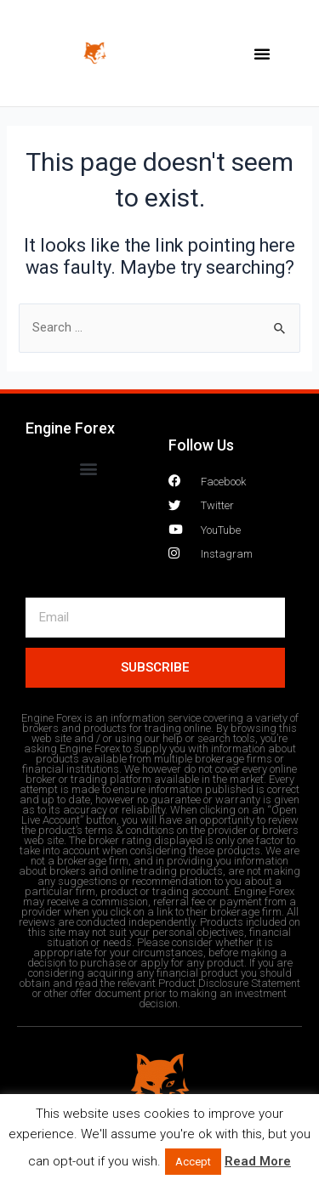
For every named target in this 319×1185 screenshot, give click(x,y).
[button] (262, 53)
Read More (258, 1161)
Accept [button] (193, 1161)
